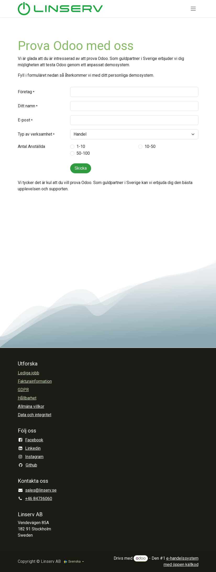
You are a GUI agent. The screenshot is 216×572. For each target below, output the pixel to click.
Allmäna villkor (31, 406)
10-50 (150, 146)
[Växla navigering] (193, 8)
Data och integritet (34, 414)
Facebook (34, 439)
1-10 (80, 146)
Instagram (34, 456)
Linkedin (33, 448)
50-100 (83, 153)
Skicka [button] (81, 168)
